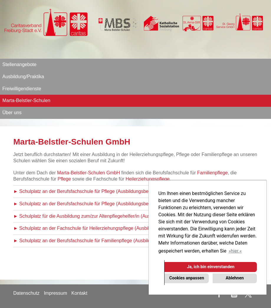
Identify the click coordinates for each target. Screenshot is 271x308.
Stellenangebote (19, 64)
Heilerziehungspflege (148, 178)
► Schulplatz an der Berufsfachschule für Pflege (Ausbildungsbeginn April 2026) (97, 203)
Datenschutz (26, 293)
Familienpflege (212, 172)
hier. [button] (235, 251)
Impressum (55, 293)
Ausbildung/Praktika (23, 76)
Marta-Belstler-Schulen (26, 100)
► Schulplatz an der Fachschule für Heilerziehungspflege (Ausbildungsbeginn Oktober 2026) (110, 228)
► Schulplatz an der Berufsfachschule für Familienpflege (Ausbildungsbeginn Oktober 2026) (109, 240)
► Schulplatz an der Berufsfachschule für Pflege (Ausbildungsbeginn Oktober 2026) (101, 191)
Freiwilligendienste (21, 88)
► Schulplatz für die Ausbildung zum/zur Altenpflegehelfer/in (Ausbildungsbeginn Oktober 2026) (113, 216)
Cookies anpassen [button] (186, 278)
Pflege (64, 178)
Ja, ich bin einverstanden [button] (210, 266)
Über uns (12, 112)
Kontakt (79, 293)
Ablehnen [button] (235, 278)
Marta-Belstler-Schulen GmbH (88, 172)
